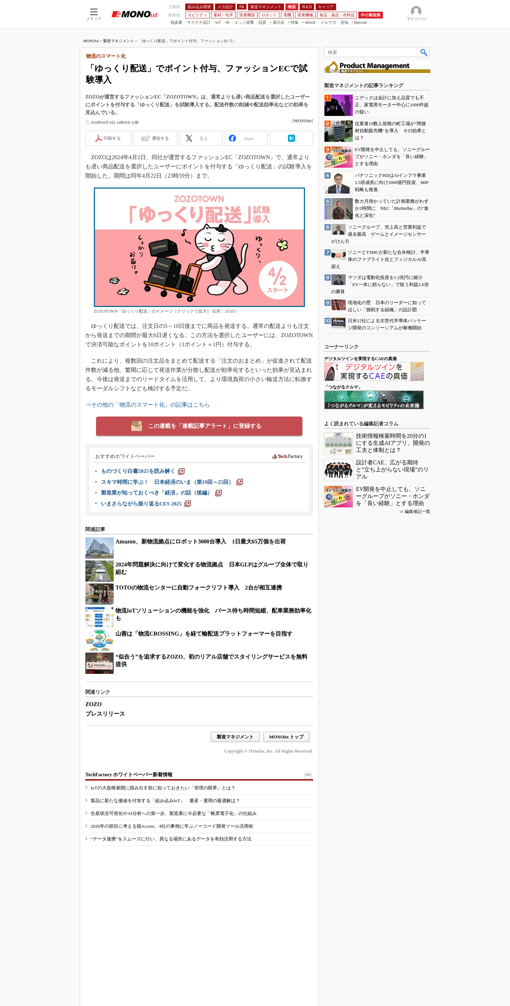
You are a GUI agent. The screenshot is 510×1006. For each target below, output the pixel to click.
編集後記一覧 (417, 511)
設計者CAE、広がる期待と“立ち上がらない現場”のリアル (392, 469)
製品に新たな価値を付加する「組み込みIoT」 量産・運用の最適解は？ (165, 800)
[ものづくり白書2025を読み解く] (143, 471)
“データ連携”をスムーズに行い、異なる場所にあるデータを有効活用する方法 (171, 839)
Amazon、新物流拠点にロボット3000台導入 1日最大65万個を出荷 (200, 541)
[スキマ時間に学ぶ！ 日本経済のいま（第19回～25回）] (172, 482)
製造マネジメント (118, 41)
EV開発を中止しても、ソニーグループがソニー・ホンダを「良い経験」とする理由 (393, 496)
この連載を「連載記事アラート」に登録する (204, 426)
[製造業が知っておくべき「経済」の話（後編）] (161, 493)
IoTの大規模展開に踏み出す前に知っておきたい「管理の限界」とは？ (163, 787)
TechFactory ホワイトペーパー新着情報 (128, 774)
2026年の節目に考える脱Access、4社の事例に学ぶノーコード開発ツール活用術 (172, 826)
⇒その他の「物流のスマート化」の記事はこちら (147, 405)
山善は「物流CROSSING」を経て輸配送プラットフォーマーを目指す (204, 634)
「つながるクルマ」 (343, 387)
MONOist (91, 41)
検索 (424, 52)
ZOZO (93, 704)
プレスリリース (105, 714)
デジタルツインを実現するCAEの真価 (360, 358)
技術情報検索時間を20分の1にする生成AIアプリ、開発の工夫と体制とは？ (393, 443)
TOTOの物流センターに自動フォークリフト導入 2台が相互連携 (198, 588)
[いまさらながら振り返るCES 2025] (146, 504)
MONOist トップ (286, 736)
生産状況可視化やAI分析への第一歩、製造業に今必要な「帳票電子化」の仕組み (174, 813)
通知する (160, 138)
